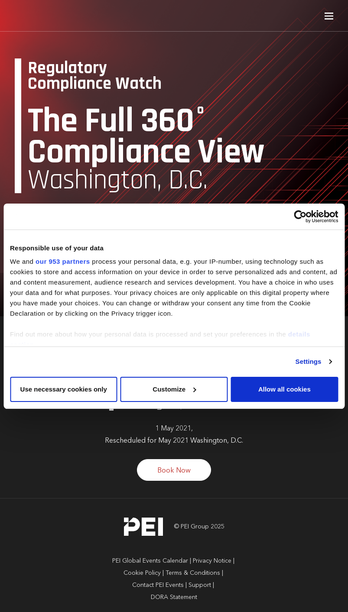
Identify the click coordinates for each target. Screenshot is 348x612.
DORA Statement (174, 597)
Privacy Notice (212, 561)
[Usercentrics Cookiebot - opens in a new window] (300, 216)
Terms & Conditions (193, 573)
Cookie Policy (142, 573)
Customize (174, 389)
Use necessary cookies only (63, 389)
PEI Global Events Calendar (150, 561)
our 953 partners (63, 261)
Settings (309, 361)
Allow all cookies (284, 389)
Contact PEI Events (158, 585)
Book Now (174, 470)
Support (200, 585)
